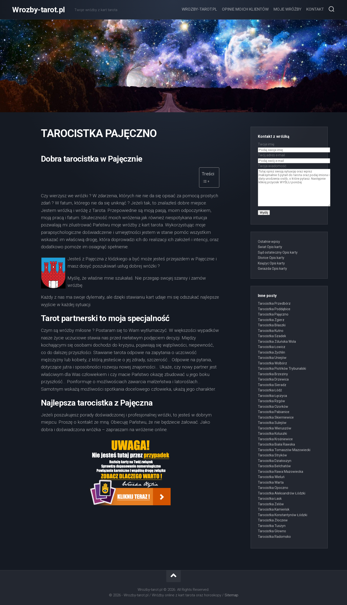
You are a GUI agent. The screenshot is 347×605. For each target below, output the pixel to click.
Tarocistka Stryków (272, 455)
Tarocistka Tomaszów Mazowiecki (284, 450)
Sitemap (231, 595)
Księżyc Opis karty (271, 263)
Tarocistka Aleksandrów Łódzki (281, 493)
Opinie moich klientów (245, 9)
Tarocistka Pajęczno (273, 314)
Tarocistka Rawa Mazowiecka (280, 471)
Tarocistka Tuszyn (272, 526)
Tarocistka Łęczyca (272, 396)
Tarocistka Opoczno (273, 488)
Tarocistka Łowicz (271, 347)
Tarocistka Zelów (271, 504)
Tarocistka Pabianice (273, 412)
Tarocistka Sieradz (272, 385)
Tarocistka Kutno (270, 331)
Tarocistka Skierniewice (276, 417)
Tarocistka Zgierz (271, 320)
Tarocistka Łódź (270, 390)
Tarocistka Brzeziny (273, 374)
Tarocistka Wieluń (271, 477)
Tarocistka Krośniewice (275, 439)
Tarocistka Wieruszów (274, 428)
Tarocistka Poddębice (274, 309)
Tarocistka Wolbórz (272, 363)
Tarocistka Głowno (272, 531)
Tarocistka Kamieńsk (273, 509)
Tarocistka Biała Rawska (276, 444)
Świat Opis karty (270, 247)
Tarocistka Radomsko (274, 537)
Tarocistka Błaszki (272, 325)
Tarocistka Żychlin (271, 352)
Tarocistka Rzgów (271, 401)
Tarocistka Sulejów (272, 423)
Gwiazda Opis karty (272, 268)
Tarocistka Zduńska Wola (277, 341)
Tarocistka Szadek (272, 336)
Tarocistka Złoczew (273, 520)
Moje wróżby (287, 9)
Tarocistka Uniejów (272, 358)
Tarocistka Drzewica (273, 379)
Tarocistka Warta (271, 482)
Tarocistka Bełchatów (274, 466)
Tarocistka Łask (270, 498)
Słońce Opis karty (271, 258)
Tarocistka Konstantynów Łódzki (282, 515)
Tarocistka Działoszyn (274, 461)
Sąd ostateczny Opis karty (278, 252)
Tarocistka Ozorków (273, 406)
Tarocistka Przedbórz (274, 303)
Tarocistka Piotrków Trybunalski (282, 368)
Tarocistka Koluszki (272, 433)
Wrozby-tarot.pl (38, 9)
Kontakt (315, 9)
